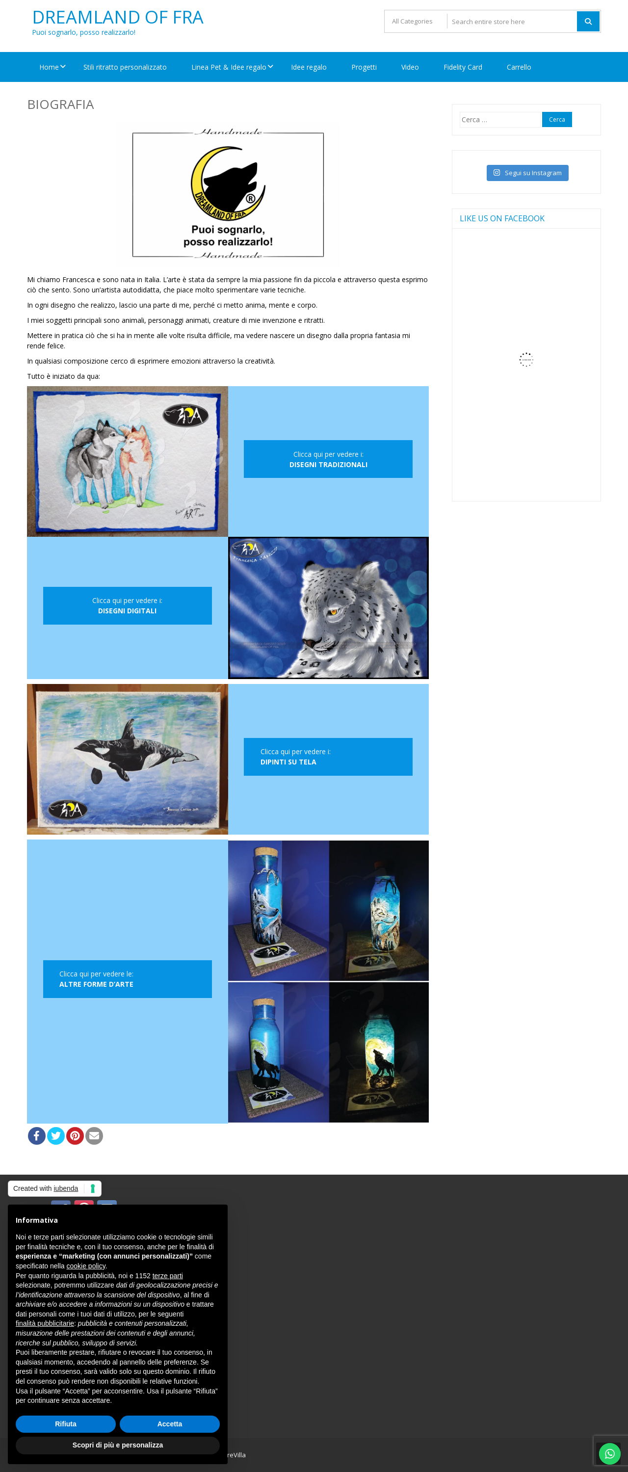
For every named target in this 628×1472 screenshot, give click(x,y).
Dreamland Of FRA (118, 17)
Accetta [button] (170, 1424)
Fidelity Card (463, 67)
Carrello (519, 67)
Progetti (364, 67)
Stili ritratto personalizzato (125, 67)
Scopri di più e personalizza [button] (118, 1445)
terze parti (168, 1276)
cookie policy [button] (86, 1266)
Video (410, 67)
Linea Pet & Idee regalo (228, 67)
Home (49, 67)
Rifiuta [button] (66, 1424)
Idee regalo (309, 67)
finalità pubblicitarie (45, 1323)
